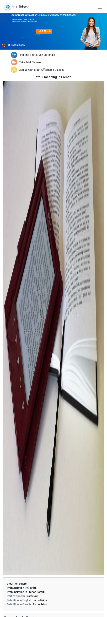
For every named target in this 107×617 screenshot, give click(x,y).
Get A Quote (44, 31)
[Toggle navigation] (99, 7)
